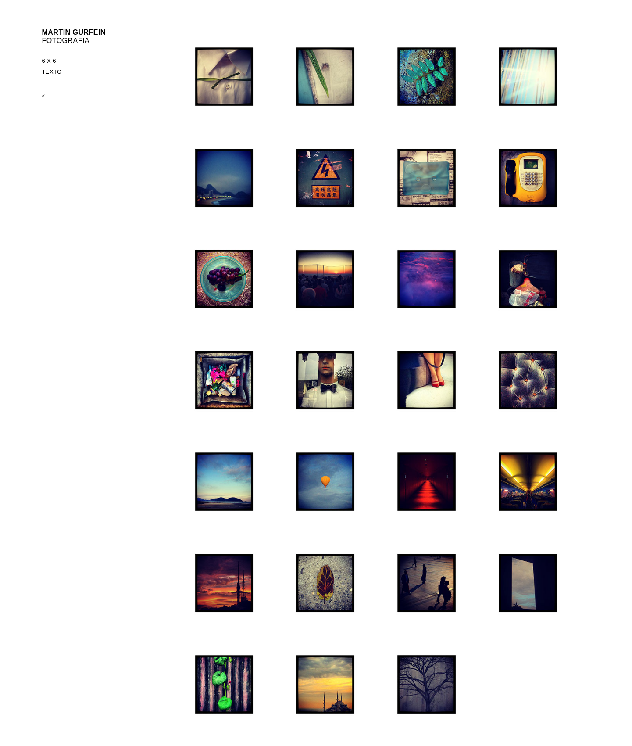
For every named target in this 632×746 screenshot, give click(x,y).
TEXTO (52, 71)
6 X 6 (49, 60)
